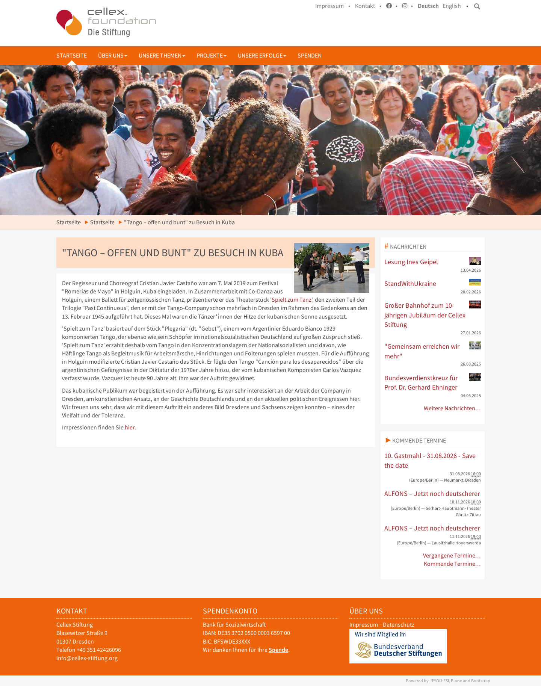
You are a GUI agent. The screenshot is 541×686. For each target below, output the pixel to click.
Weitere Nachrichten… (452, 408)
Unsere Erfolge (262, 55)
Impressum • (332, 5)
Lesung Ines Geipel (432, 261)
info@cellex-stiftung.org (87, 658)
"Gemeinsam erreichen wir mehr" (432, 350)
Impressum (363, 624)
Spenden (310, 55)
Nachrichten (408, 246)
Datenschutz (398, 624)
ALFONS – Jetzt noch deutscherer (432, 493)
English (452, 5)
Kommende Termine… (452, 563)
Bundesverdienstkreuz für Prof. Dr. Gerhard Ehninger (432, 382)
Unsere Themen (162, 55)
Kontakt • (368, 5)
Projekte (211, 55)
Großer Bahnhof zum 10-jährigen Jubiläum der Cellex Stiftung (432, 315)
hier (129, 427)
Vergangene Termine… (452, 555)
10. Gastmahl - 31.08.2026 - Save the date (430, 460)
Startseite (71, 55)
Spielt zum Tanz (291, 299)
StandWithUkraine (432, 283)
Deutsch (428, 5)
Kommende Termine (419, 440)
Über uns (112, 55)
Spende (278, 649)
